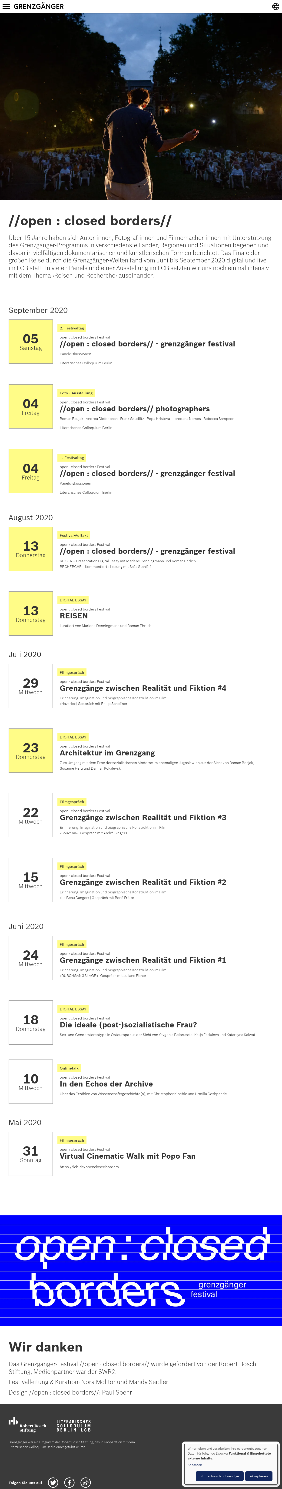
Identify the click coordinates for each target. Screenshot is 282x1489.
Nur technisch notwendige (219, 1476)
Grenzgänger (53, 6)
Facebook (69, 1482)
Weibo (85, 1482)
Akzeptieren (259, 1476)
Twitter (53, 1482)
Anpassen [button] (195, 1465)
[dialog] (230, 1464)
